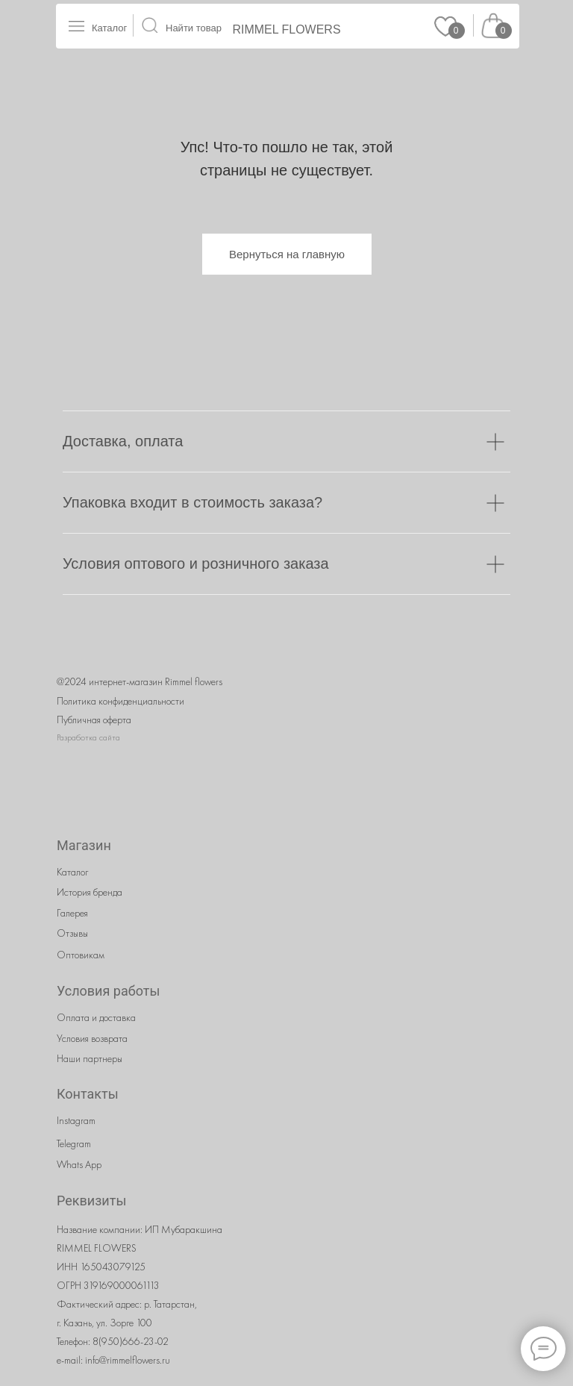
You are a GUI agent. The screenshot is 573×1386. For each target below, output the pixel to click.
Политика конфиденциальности (120, 701)
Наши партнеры (89, 1058)
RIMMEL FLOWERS (286, 29)
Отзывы (72, 933)
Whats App (79, 1164)
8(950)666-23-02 (131, 1341)
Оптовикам (80, 954)
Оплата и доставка (96, 1017)
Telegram (74, 1143)
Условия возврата (92, 1038)
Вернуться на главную (287, 254)
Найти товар (194, 28)
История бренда (89, 892)
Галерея (72, 913)
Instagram (76, 1120)
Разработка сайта (88, 737)
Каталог (109, 28)
